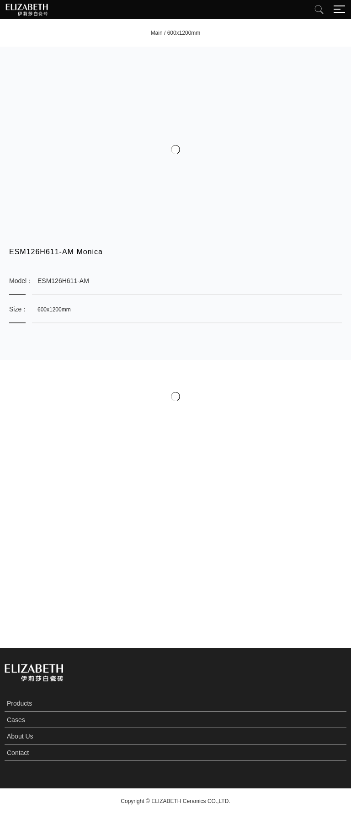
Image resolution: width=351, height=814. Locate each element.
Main (157, 33)
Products (19, 703)
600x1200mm (184, 33)
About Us (20, 736)
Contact (18, 752)
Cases (16, 719)
